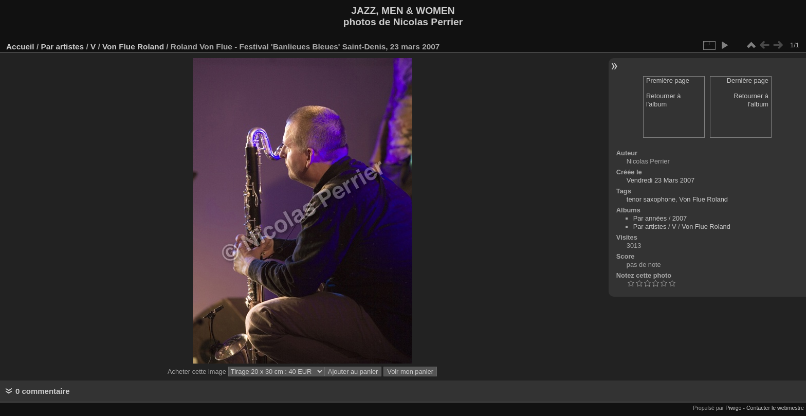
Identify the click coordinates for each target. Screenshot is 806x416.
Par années (650, 218)
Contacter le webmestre (775, 408)
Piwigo (733, 408)
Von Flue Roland (133, 46)
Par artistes (62, 46)
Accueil (20, 46)
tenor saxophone (651, 199)
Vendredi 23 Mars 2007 (660, 180)
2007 (679, 218)
